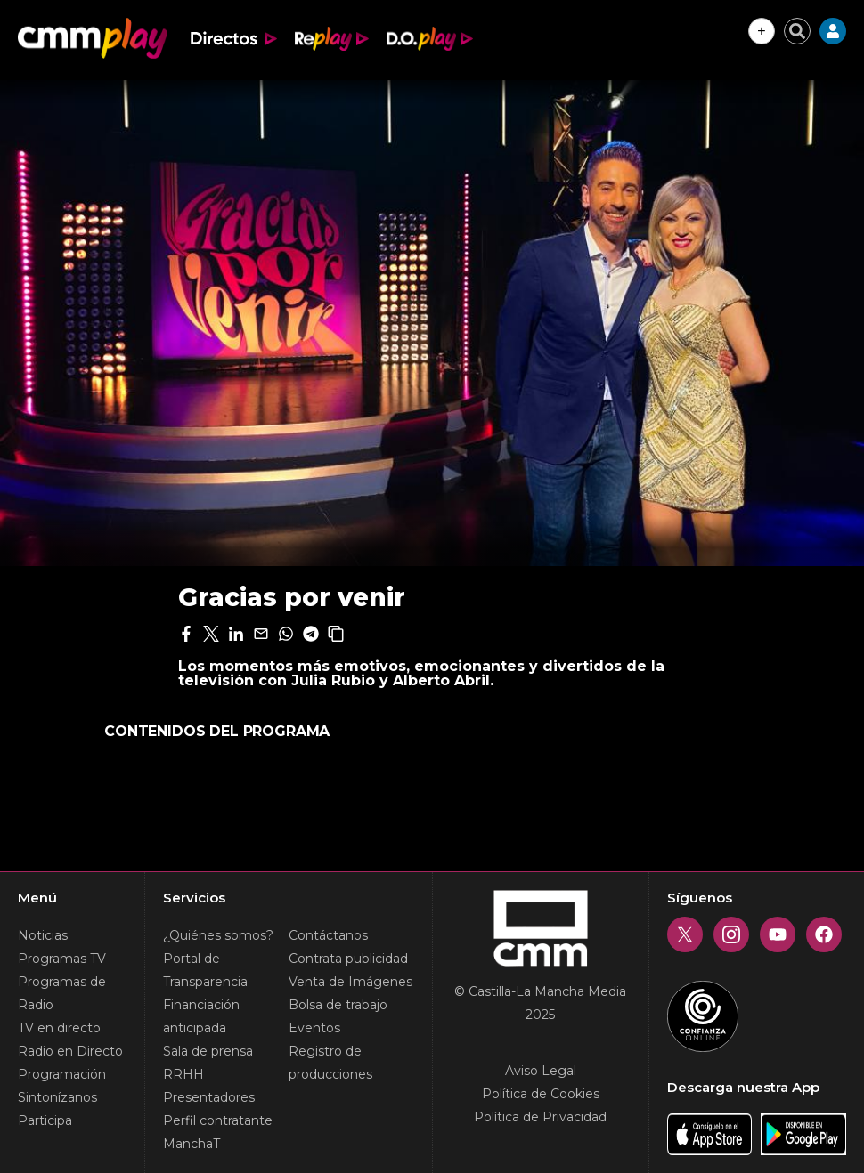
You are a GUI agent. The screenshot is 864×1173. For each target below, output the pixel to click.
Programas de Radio (62, 993)
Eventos (314, 1028)
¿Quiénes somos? (218, 935)
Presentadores (209, 1097)
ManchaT (191, 1144)
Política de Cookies (540, 1094)
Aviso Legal (540, 1071)
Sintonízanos (57, 1097)
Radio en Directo (70, 1051)
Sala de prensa (208, 1051)
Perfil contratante (218, 1120)
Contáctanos (328, 935)
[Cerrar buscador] (797, 31)
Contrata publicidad (348, 959)
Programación (62, 1074)
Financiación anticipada (201, 1016)
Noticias (43, 935)
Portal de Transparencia (205, 970)
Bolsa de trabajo (338, 1005)
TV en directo (59, 1028)
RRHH (183, 1074)
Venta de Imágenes (350, 982)
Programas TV (62, 959)
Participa (45, 1120)
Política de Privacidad (540, 1117)
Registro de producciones (330, 1062)
